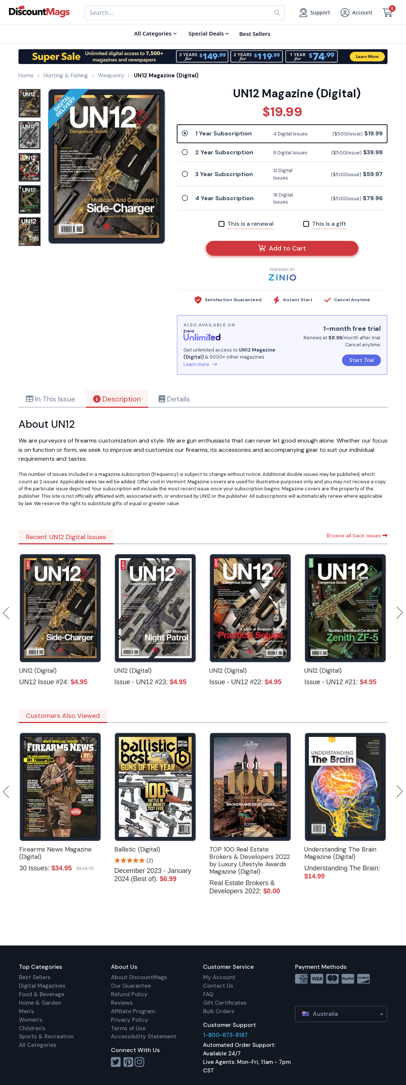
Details (174, 399)
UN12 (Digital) (38, 670)
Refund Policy (129, 994)
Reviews (122, 1003)
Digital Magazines (42, 986)
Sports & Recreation (46, 1036)
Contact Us (218, 986)
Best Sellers (35, 977)
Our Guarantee (131, 986)
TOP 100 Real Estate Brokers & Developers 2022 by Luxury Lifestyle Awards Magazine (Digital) (249, 860)
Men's (26, 1011)
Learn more (200, 364)
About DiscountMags (139, 977)
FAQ (208, 994)
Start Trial (361, 360)
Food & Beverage (41, 994)
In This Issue (50, 399)
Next (399, 612)
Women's (31, 1020)
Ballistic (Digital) (137, 849)
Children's (32, 1028)
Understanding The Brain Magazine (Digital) (340, 853)
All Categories (38, 1045)
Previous (6, 612)
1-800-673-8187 (225, 1035)
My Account (219, 977)
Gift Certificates (225, 1003)
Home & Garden (40, 1003)
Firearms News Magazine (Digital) (55, 853)
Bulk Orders (218, 1011)
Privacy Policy (129, 1020)
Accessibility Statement (143, 1036)
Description (117, 399)
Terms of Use (128, 1028)
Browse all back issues (357, 535)
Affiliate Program (133, 1011)
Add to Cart (282, 248)
